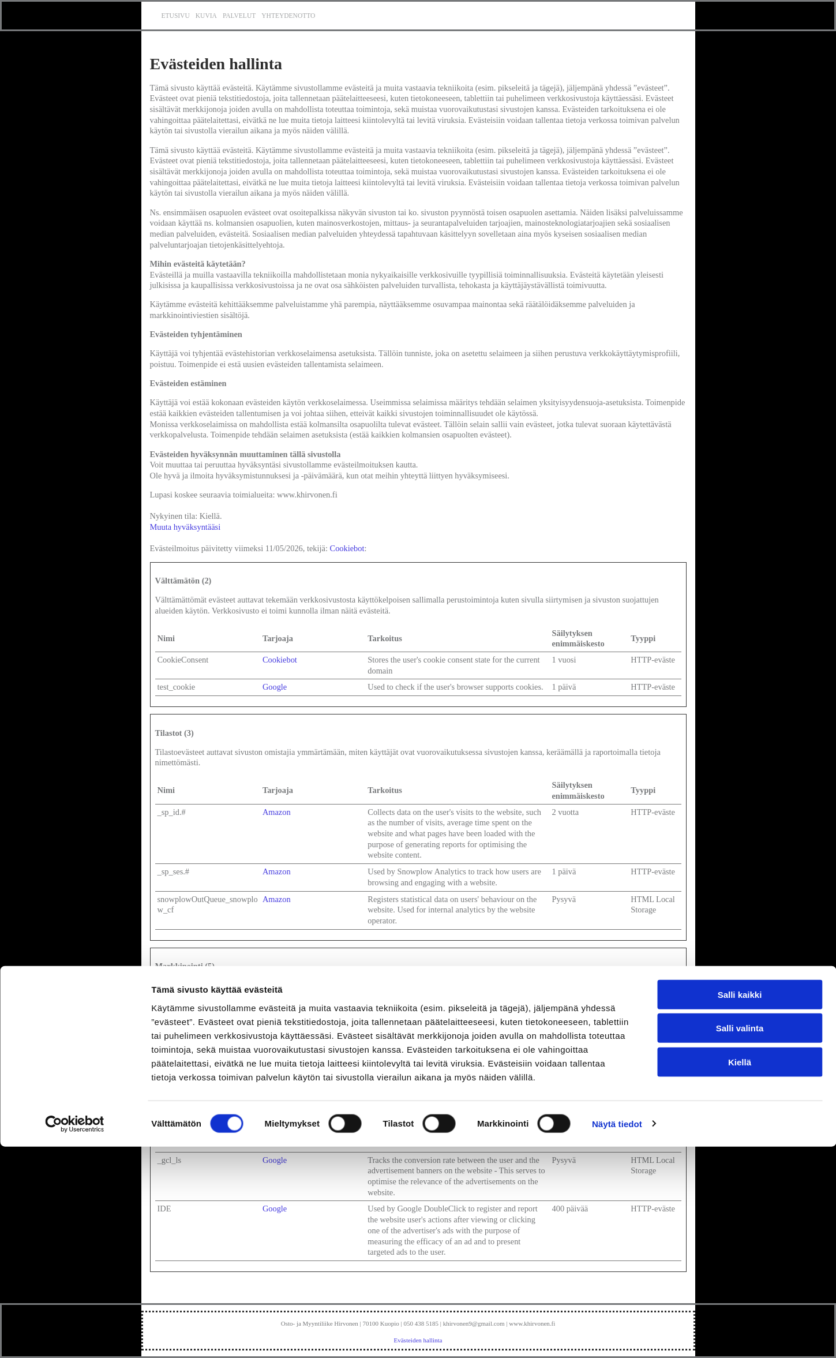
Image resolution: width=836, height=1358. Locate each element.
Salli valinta (740, 1240)
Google (275, 686)
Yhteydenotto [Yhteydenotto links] (288, 15)
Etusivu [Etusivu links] (176, 15)
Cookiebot (347, 548)
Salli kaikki (740, 1206)
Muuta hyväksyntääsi (185, 527)
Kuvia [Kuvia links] (206, 15)
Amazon (277, 812)
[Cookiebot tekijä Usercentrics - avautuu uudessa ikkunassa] (74, 1335)
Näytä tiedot (617, 1335)
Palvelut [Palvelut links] (239, 15)
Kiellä (739, 1273)
